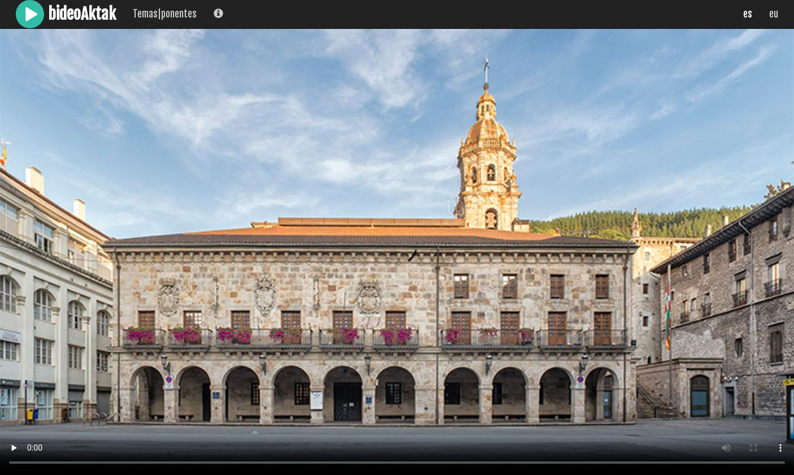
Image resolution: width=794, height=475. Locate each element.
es (747, 14)
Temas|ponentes (165, 14)
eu (773, 14)
